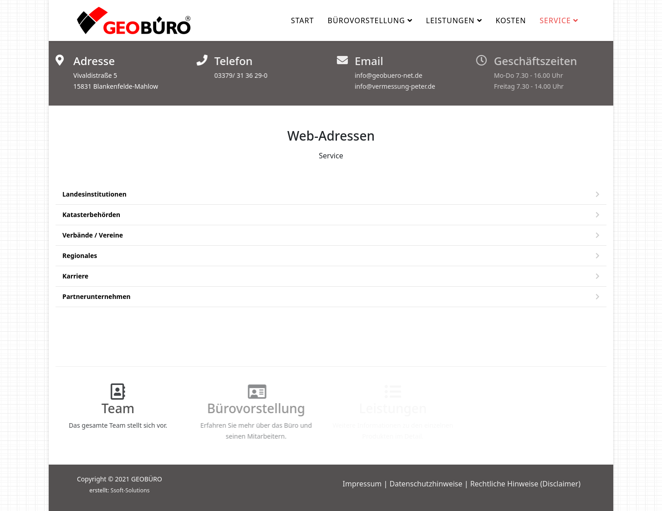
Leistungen (450, 20)
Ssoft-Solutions (130, 490)
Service (555, 20)
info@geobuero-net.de (386, 75)
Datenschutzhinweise (425, 484)
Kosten (511, 20)
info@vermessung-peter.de (392, 86)
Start (302, 20)
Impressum (362, 484)
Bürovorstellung (366, 20)
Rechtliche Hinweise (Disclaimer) (525, 484)
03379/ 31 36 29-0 (239, 75)
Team (113, 408)
